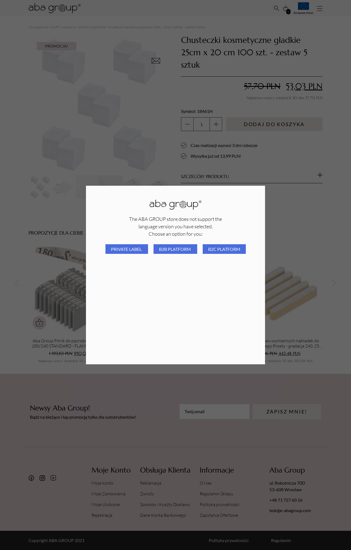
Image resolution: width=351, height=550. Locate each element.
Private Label (127, 249)
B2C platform (224, 249)
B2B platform (175, 249)
